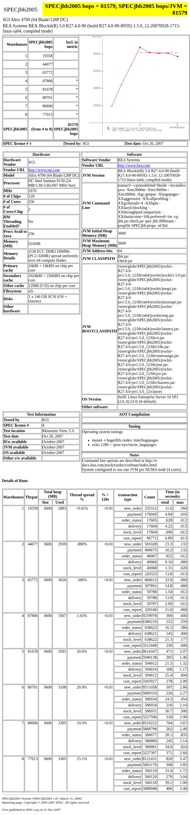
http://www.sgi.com (44, 170)
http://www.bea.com (134, 165)
